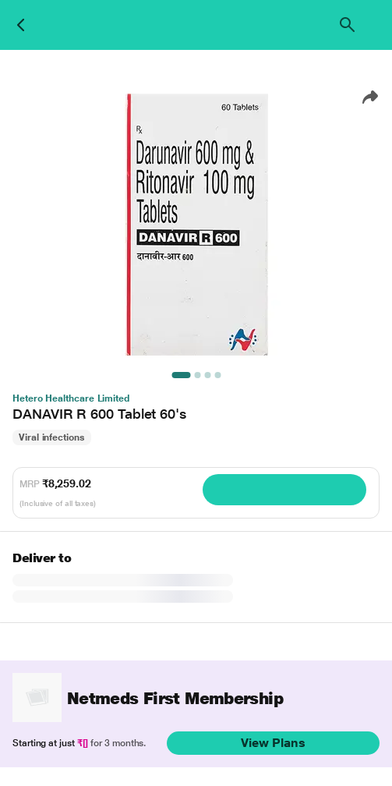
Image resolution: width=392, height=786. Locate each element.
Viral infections (52, 437)
